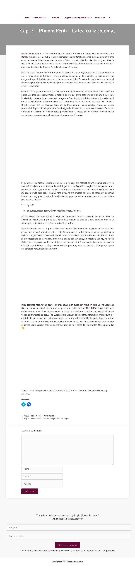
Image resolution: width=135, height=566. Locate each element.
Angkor (62, 98)
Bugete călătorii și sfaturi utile (78, 18)
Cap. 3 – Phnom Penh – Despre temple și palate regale (46, 418)
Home (27, 18)
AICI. (28, 393)
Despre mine (100, 18)
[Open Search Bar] (109, 18)
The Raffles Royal (94, 308)
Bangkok (25, 56)
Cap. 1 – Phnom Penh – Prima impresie (39, 416)
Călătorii (58, 18)
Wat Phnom (78, 228)
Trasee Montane (41, 18)
